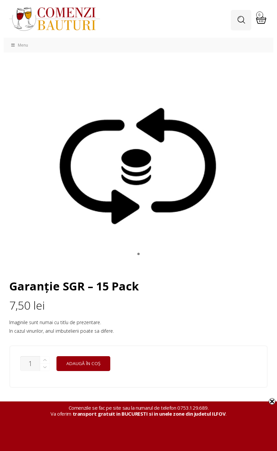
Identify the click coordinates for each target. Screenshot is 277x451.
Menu (19, 45)
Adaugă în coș (83, 363)
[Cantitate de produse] (30, 363)
